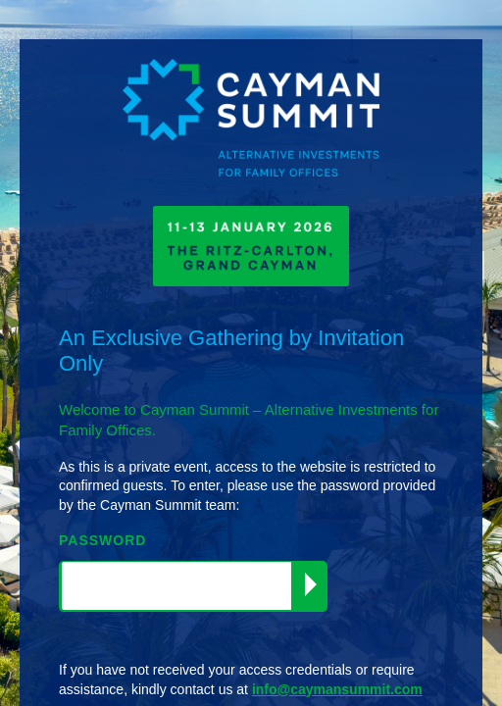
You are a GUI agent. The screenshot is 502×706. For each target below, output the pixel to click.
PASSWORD (102, 540)
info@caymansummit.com (337, 689)
